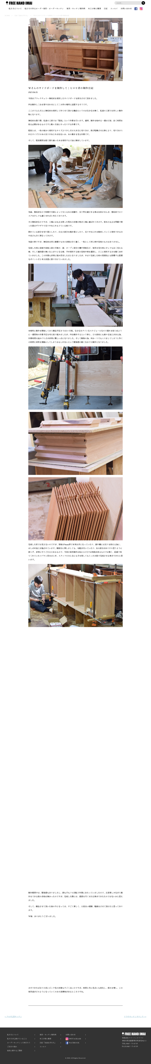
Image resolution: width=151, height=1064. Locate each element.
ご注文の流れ (12, 1046)
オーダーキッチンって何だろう (18, 1043)
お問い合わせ (127, 8)
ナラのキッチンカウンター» (135, 1016)
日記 (106, 8)
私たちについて (14, 8)
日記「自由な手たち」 (48, 1043)
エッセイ (114, 8)
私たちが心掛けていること (17, 1039)
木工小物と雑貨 (94, 8)
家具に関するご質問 (14, 1050)
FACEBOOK (72, 1042)
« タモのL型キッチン (13, 1016)
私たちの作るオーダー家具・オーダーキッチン (44, 8)
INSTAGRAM (73, 1038)
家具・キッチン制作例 (76, 8)
